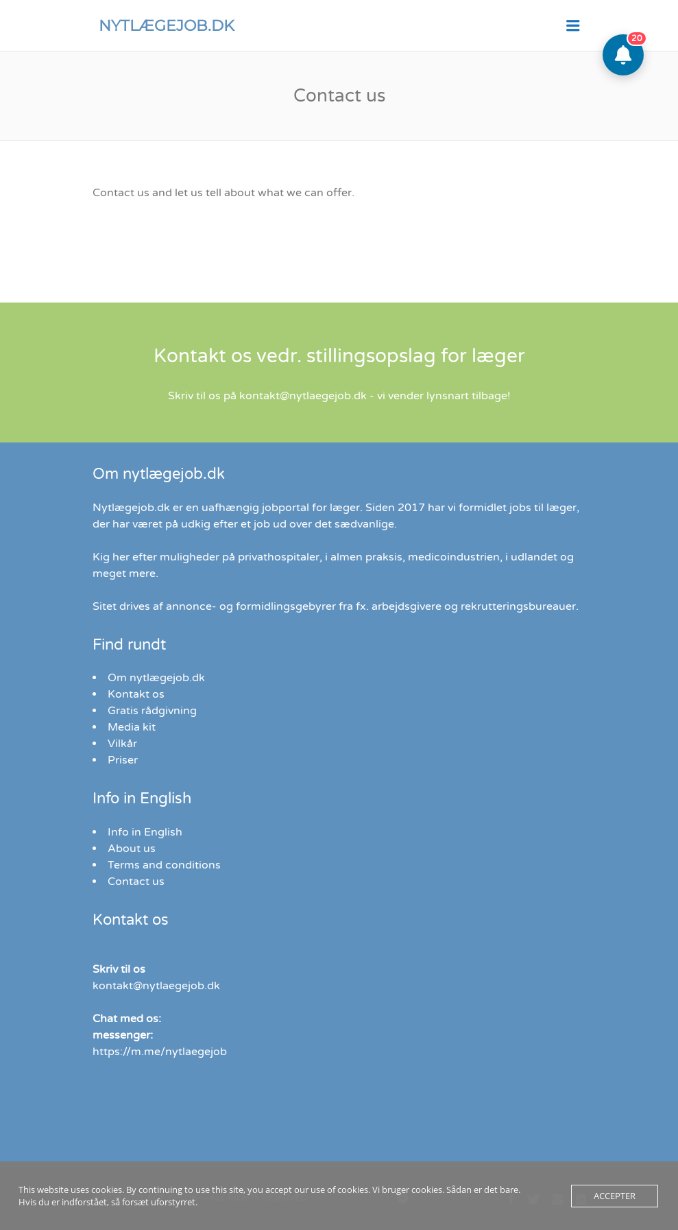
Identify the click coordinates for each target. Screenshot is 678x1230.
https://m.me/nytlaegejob (160, 1051)
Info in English (145, 832)
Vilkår (122, 743)
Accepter (614, 1196)
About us (132, 848)
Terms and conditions (164, 865)
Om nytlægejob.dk (156, 678)
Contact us (136, 881)
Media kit (132, 727)
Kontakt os (136, 694)
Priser (123, 760)
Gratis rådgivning (152, 711)
